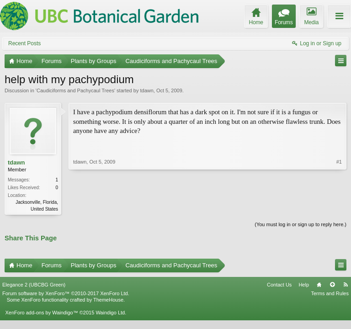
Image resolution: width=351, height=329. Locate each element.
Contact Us (279, 284)
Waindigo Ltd (110, 312)
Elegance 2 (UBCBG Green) (33, 284)
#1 (339, 161)
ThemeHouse (108, 299)
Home (319, 284)
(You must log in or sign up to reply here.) (300, 224)
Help (303, 284)
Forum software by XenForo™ (65, 293)
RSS (345, 284)
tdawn (146, 90)
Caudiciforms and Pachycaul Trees (75, 90)
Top (332, 284)
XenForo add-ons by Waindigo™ (41, 312)
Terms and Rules (330, 293)
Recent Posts (24, 43)
